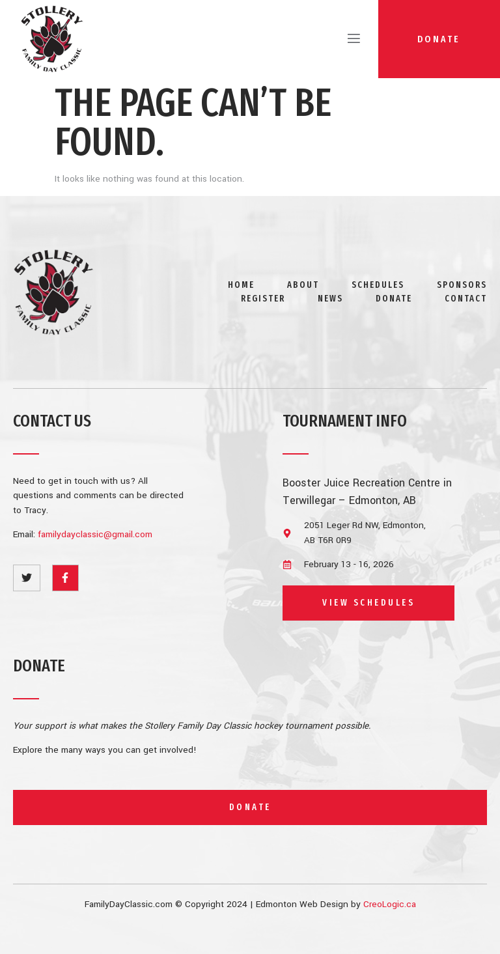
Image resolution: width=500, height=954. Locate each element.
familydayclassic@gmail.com (95, 534)
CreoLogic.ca (389, 904)
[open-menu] (349, 39)
